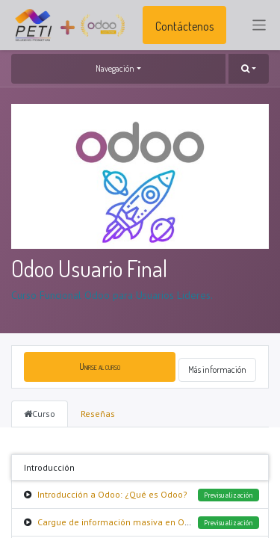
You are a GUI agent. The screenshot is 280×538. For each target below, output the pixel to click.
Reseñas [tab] (98, 413)
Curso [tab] (39, 413)
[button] (248, 69)
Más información (217, 369)
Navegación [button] (115, 68)
